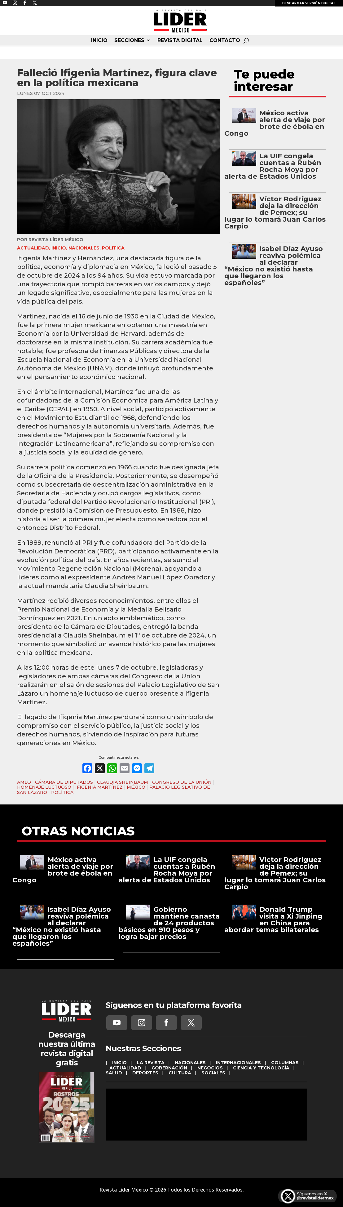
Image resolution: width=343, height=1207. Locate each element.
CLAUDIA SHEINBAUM (122, 782)
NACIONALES (83, 248)
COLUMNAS (285, 1062)
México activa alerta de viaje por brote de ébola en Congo (274, 123)
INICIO (99, 40)
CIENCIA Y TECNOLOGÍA (261, 1068)
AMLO (24, 782)
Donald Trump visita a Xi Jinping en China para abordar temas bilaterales (273, 919)
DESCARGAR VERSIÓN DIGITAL (309, 3)
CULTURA (180, 1073)
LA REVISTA (151, 1062)
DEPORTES (145, 1073)
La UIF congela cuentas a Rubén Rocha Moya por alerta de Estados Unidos (272, 166)
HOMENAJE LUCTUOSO (44, 787)
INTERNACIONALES (238, 1062)
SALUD (114, 1073)
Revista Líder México (56, 239)
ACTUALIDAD (33, 248)
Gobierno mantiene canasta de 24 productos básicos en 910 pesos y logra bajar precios (169, 923)
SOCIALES (213, 1073)
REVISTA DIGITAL (180, 40)
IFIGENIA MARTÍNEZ (99, 787)
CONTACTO (224, 40)
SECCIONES (129, 40)
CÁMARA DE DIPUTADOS (64, 782)
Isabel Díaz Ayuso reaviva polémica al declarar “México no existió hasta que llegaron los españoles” (273, 266)
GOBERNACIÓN (169, 1068)
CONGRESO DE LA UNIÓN (182, 782)
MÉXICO (136, 787)
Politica (113, 248)
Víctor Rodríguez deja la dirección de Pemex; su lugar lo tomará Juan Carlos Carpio (275, 212)
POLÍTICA (62, 792)
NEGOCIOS (210, 1068)
